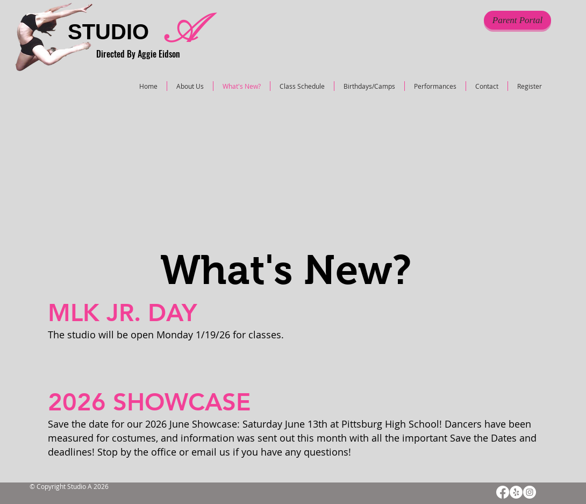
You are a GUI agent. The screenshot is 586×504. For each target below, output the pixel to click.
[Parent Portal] (517, 20)
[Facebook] (502, 492)
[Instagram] (529, 492)
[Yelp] (516, 492)
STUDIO (108, 32)
